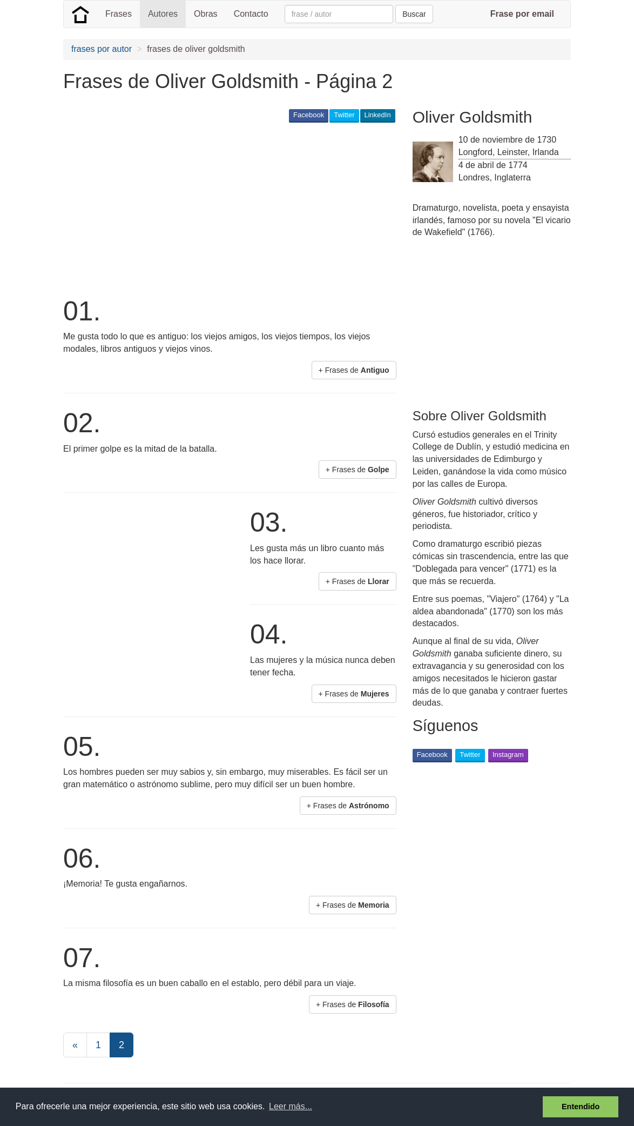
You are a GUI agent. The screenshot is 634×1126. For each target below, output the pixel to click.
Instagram (508, 754)
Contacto (251, 13)
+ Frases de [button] (354, 370)
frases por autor (101, 48)
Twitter (344, 115)
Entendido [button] (580, 1106)
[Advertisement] (259, 208)
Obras (206, 13)
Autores (163, 13)
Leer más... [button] (290, 1106)
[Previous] (75, 1045)
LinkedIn (378, 115)
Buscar (414, 14)
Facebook (308, 115)
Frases (118, 13)
